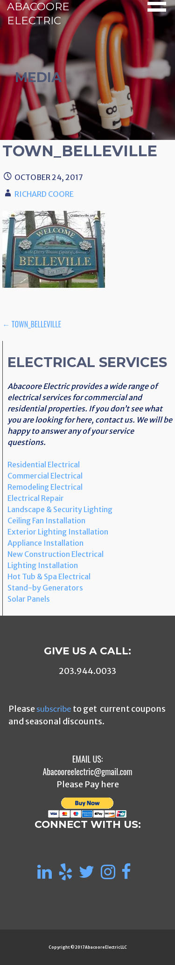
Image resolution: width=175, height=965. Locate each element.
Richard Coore (44, 194)
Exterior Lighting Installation (57, 531)
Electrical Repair (35, 498)
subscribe (53, 708)
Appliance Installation (45, 543)
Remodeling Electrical (45, 487)
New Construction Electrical (55, 554)
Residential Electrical (43, 464)
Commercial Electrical (45, 475)
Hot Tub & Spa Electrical (49, 576)
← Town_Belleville (31, 324)
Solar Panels (28, 599)
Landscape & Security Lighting (59, 509)
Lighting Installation (42, 565)
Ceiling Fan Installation (46, 520)
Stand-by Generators (45, 587)
